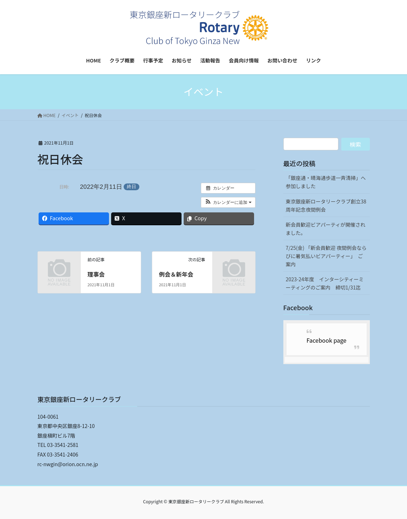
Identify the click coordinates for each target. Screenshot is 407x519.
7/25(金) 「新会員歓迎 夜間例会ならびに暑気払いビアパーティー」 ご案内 (326, 256)
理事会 (96, 274)
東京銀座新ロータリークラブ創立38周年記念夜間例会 (326, 205)
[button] (228, 202)
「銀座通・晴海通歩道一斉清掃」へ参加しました (326, 182)
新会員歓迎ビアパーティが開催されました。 (326, 228)
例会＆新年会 (176, 274)
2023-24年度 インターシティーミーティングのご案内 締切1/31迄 (325, 283)
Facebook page (327, 340)
